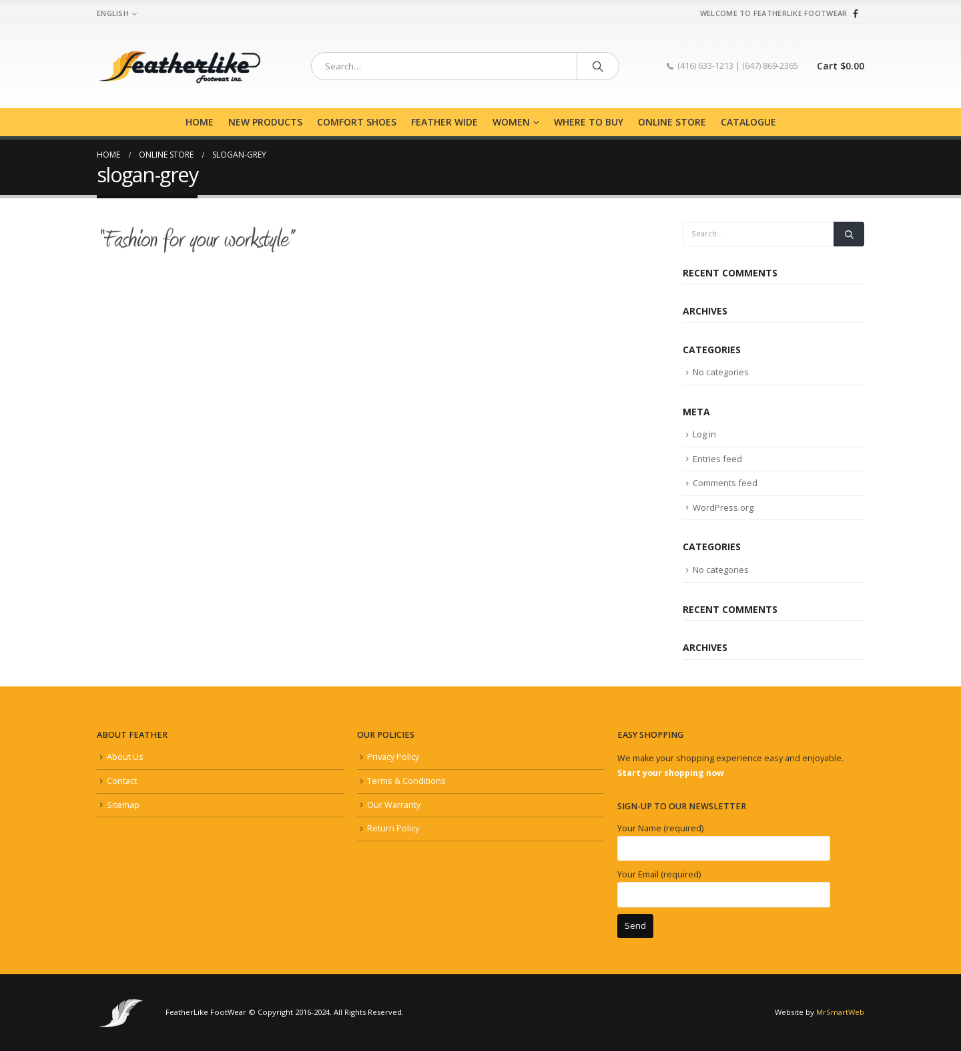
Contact (122, 781)
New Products (265, 122)
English (113, 13)
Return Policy (393, 828)
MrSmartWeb (840, 1012)
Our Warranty (393, 805)
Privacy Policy (393, 757)
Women (511, 122)
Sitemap (123, 805)
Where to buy (588, 122)
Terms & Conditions (406, 781)
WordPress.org (723, 507)
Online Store (672, 122)
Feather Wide (444, 122)
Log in (704, 434)
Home (200, 122)
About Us (125, 757)
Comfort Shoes (356, 122)
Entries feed (717, 459)
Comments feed (725, 483)
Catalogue (748, 122)
